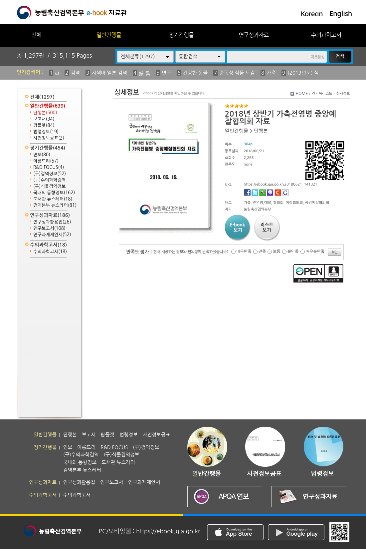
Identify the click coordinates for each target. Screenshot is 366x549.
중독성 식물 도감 (237, 72)
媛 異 (144, 73)
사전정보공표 (48, 138)
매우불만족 (315, 252)
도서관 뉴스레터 (52, 199)
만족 (262, 252)
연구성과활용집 (52, 222)
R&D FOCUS (48, 167)
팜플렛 (43, 125)
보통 (276, 252)
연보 (41, 155)
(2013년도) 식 (303, 72)
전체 (36, 35)
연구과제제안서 (52, 235)
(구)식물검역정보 (49, 186)
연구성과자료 (254, 35)
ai (57, 72)
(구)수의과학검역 (49, 180)
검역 (75, 72)
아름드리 (46, 161)
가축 (271, 72)
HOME (301, 94)
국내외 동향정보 (54, 193)
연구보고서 (49, 228)
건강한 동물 (195, 72)
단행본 (45, 113)
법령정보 (46, 132)
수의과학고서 (326, 35)
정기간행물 (181, 35)
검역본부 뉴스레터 (55, 205)
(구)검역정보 (49, 174)
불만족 (293, 252)
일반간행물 (108, 35)
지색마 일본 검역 (109, 72)
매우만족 (244, 252)
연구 (166, 72)
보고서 (43, 119)
